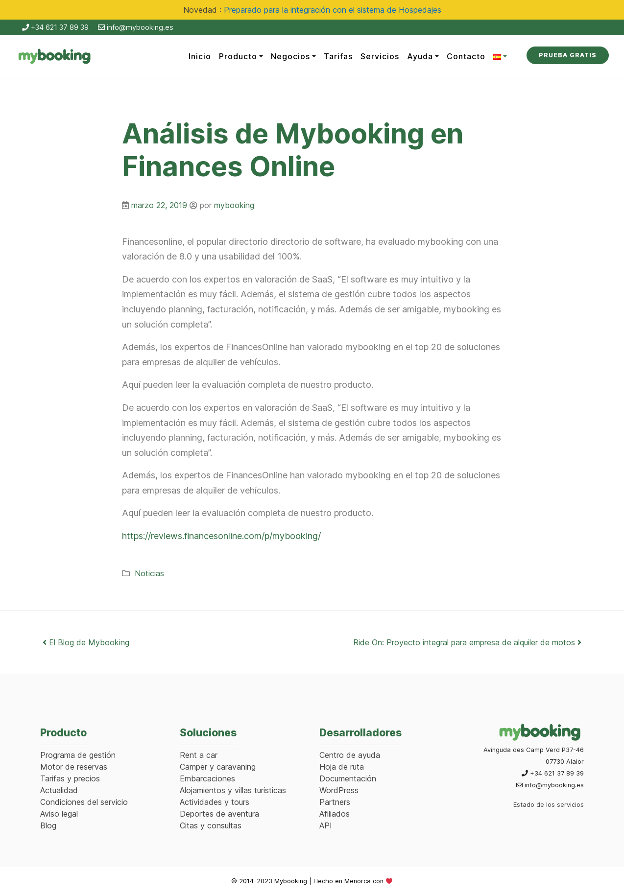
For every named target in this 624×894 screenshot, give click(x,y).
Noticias (149, 573)
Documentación (347, 778)
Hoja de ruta (341, 767)
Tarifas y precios (70, 778)
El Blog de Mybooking (86, 642)
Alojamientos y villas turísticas (233, 790)
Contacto (466, 56)
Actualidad (59, 790)
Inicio (200, 56)
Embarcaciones (207, 778)
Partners (334, 802)
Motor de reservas (73, 767)
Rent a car (198, 755)
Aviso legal (59, 814)
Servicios (379, 56)
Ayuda (420, 56)
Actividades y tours (214, 802)
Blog (48, 825)
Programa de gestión (78, 755)
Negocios (290, 56)
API (325, 825)
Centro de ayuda (349, 755)
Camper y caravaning (218, 767)
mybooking (234, 205)
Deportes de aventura (219, 814)
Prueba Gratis (568, 55)
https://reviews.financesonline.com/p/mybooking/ (221, 536)
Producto (238, 56)
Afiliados (334, 814)
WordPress (339, 790)
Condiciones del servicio (84, 802)
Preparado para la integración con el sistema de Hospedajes (332, 10)
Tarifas (338, 56)
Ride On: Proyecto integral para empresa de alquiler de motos (467, 642)
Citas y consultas (210, 825)
